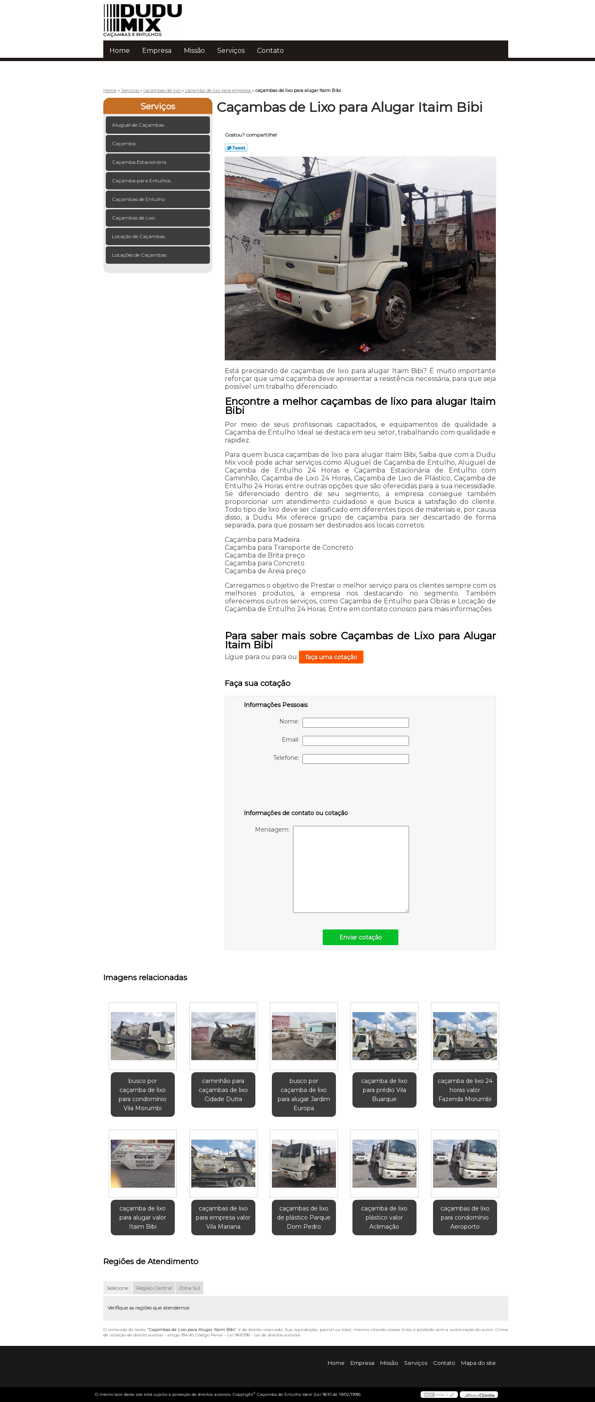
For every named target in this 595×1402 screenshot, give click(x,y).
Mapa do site (478, 1362)
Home (119, 50)
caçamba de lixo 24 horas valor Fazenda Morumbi (465, 1090)
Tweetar (236, 148)
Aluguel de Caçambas (138, 125)
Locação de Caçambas (139, 236)
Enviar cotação (360, 937)
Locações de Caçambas (140, 255)
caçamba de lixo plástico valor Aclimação (384, 1217)
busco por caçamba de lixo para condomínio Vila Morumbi (143, 1094)
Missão (194, 50)
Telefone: (341, 759)
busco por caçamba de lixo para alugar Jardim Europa (304, 1094)
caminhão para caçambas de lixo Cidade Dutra (223, 1090)
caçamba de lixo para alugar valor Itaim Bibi (142, 1217)
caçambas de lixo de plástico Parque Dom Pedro (304, 1217)
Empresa (156, 50)
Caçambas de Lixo (134, 218)
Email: (345, 741)
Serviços (231, 50)
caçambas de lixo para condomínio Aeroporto (465, 1217)
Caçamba (124, 143)
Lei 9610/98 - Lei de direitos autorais (263, 1335)
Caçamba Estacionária (139, 162)
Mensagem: (332, 869)
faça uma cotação (331, 657)
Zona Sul (189, 1288)
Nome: (344, 723)
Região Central (154, 1288)
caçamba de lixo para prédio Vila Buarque (384, 1090)
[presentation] (296, 788)
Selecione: (118, 1288)
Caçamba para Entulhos (142, 180)
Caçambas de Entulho (139, 199)
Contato (270, 50)
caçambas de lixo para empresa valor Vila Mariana (223, 1217)
